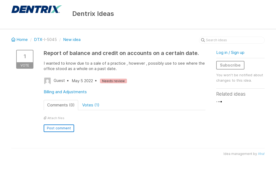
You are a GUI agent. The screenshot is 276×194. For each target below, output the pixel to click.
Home (20, 39)
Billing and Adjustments (65, 91)
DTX (38, 39)
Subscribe (230, 65)
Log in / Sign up (230, 52)
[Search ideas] (232, 40)
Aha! (261, 154)
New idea (72, 39)
